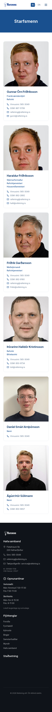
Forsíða (6, 621)
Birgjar (6, 635)
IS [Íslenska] (33, 5)
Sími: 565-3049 (14, 555)
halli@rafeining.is (18, 203)
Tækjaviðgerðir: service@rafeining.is (23, 563)
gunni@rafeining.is (18, 116)
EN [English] (39, 5)
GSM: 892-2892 (17, 195)
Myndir (6, 643)
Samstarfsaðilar (10, 639)
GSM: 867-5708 (17, 108)
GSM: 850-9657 (17, 509)
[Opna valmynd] (46, 5)
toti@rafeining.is (17, 367)
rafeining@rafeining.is (20, 112)
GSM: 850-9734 (17, 363)
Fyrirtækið (8, 626)
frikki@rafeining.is (18, 287)
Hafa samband (10, 648)
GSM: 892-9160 (17, 279)
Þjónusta (7, 630)
